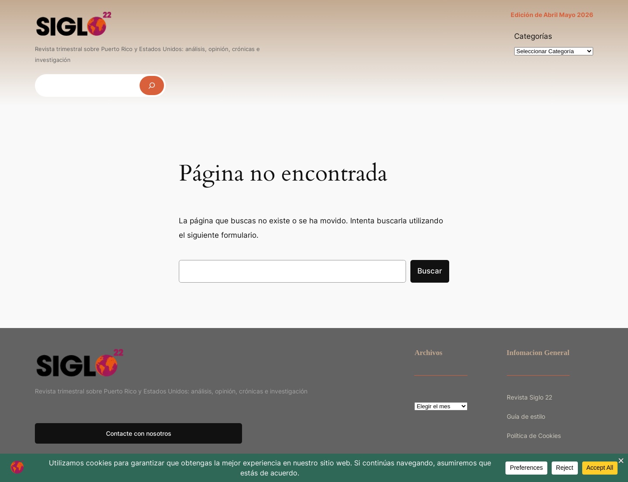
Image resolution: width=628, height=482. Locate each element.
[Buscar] (152, 85)
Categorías (533, 36)
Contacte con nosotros (138, 433)
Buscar (429, 271)
